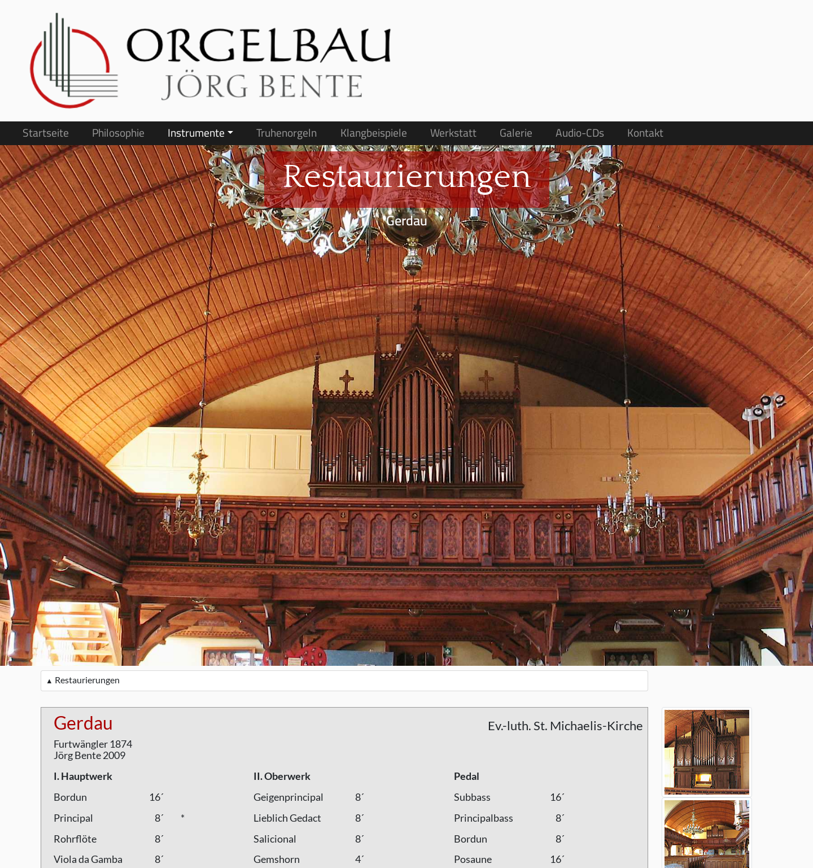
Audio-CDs (580, 133)
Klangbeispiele (373, 133)
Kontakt (645, 133)
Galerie (516, 133)
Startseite (46, 133)
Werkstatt (453, 133)
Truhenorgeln (286, 133)
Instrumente (196, 133)
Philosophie (118, 133)
